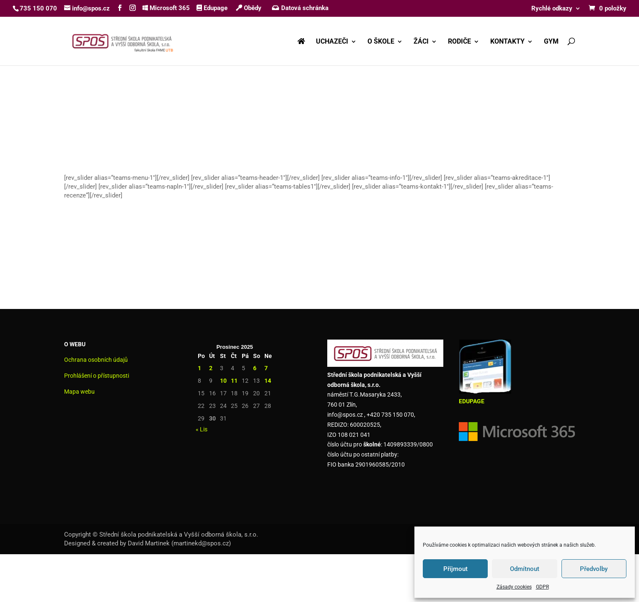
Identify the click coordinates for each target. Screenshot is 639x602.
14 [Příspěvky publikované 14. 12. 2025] (267, 380)
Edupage (212, 8)
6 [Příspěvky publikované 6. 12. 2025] (254, 368)
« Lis (201, 429)
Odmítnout (524, 569)
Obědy (248, 8)
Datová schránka (300, 8)
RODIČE (459, 42)
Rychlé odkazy (551, 8)
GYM (551, 42)
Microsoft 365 (166, 8)
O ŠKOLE (380, 42)
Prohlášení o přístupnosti (96, 375)
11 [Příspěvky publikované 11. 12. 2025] (234, 380)
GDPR (542, 587)
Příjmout (455, 569)
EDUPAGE (471, 401)
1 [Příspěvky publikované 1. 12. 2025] (199, 368)
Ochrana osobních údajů (96, 359)
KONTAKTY (507, 42)
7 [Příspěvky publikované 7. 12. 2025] (266, 368)
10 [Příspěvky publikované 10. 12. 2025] (223, 380)
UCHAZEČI (332, 42)
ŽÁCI (421, 42)
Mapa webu (79, 391)
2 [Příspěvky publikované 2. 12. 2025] (210, 368)
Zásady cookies (514, 587)
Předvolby (594, 569)
